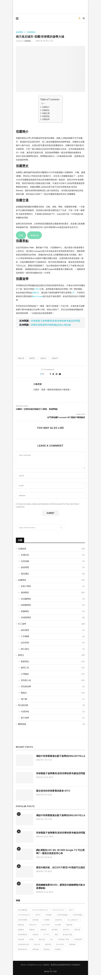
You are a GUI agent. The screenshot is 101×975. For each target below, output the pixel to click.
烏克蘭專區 (53, 598)
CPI (73, 292)
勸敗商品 (53, 661)
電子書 (53, 699)
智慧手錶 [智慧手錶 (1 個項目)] (77, 929)
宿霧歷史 (46, 110)
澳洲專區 (53, 592)
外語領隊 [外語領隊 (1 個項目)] (58, 925)
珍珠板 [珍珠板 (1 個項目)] (31, 939)
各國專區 (51, 580)
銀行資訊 (53, 649)
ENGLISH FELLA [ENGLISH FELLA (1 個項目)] (58, 910)
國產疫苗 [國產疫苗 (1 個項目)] (21, 925)
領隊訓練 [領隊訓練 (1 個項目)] (35, 949)
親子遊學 (53, 717)
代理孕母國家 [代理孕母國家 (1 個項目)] (77, 915)
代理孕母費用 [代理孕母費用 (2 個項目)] (22, 920)
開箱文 (53, 692)
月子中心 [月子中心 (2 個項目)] (46, 934)
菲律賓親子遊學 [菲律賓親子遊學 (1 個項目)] (63, 939)
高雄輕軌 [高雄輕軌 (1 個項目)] (58, 949)
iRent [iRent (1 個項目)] (71, 910)
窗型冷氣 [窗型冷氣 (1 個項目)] (42, 939)
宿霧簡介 (46, 107)
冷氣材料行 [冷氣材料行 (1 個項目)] (59, 920)
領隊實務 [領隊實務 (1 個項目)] (72, 944)
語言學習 (53, 642)
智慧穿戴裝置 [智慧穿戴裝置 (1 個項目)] (22, 934)
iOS (21, 235)
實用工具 (53, 667)
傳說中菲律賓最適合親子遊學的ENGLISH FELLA (60, 756)
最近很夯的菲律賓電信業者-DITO (53, 790)
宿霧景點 (46, 116)
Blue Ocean (37, 296)
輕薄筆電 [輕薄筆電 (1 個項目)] (48, 944)
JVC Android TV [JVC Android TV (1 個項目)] (24, 915)
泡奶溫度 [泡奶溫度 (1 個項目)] (21, 939)
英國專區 (53, 611)
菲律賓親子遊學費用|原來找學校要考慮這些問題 (55, 320)
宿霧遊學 (46, 119)
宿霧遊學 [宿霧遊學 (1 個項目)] (43, 929)
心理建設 (53, 674)
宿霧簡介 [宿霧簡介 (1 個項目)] (32, 929)
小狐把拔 (27, 41)
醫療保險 (51, 724)
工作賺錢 (53, 636)
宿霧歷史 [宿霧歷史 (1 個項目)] (21, 929)
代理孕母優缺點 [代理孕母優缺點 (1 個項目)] (62, 915)
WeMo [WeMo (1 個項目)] (38, 915)
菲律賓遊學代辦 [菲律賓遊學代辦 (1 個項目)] (23, 944)
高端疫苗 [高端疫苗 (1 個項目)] (46, 949)
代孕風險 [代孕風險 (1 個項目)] (48, 915)
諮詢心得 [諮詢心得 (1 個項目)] (37, 944)
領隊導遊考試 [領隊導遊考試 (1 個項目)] (22, 949)
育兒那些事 (51, 705)
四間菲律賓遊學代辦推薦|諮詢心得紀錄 (51, 324)
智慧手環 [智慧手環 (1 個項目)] (66, 929)
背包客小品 (53, 680)
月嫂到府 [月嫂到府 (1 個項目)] (35, 934)
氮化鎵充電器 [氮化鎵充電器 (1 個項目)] (67, 934)
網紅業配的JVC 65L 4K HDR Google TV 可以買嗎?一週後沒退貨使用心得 (60, 852)
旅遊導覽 (19, 32)
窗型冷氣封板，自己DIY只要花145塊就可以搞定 (60, 867)
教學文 (51, 655)
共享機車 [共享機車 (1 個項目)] (46, 920)
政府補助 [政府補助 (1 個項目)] (55, 929)
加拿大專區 (53, 586)
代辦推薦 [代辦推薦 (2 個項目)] (35, 920)
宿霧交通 (46, 113)
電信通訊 (53, 573)
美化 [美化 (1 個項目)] (51, 939)
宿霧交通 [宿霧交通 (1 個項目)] (69, 925)
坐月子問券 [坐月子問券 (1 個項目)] (46, 925)
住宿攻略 (53, 561)
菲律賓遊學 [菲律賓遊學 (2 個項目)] (78, 939)
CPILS (37, 289)
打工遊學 (51, 623)
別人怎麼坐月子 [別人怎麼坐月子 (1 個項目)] (73, 920)
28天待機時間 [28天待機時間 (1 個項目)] (22, 910)
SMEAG (35, 292)
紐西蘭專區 (53, 605)
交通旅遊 (51, 548)
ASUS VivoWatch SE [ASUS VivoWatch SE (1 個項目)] (40, 910)
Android (34, 235)
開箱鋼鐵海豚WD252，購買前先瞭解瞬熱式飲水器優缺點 (60, 886)
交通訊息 (53, 554)
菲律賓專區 (31, 32)
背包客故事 (53, 686)
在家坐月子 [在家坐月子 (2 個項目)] (33, 925)
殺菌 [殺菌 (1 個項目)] (56, 934)
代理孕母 (53, 711)
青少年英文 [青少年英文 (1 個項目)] (60, 944)
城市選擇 (53, 630)
